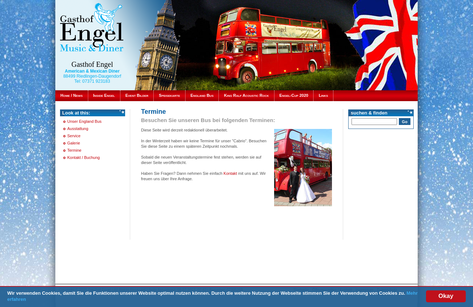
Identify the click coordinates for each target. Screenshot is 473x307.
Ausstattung (77, 128)
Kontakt (230, 173)
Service (74, 136)
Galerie (73, 143)
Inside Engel (104, 95)
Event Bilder (137, 95)
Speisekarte (169, 95)
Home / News (71, 95)
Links (323, 95)
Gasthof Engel (92, 64)
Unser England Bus (84, 121)
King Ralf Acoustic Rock (246, 95)
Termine (74, 150)
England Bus (202, 95)
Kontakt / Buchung (83, 157)
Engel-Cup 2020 (294, 95)
